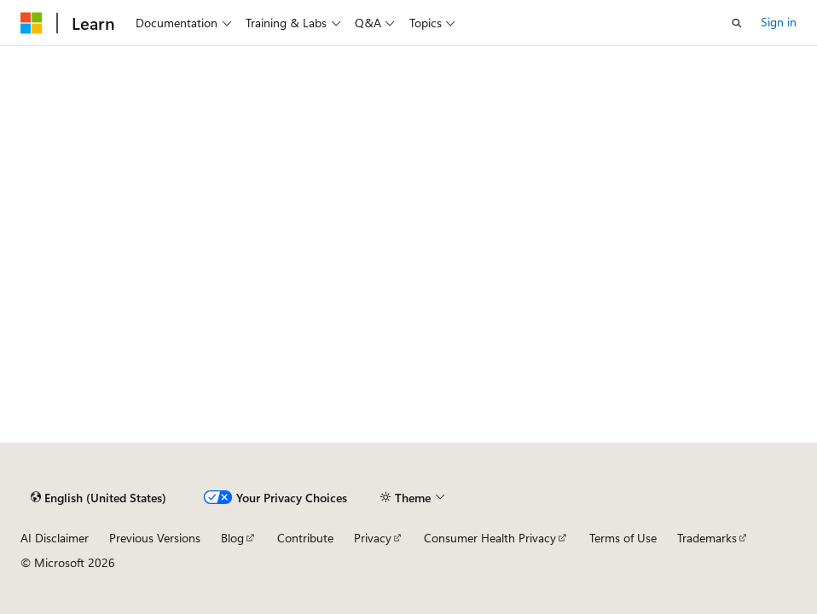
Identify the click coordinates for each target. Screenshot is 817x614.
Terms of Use (623, 538)
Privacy (372, 538)
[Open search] (737, 23)
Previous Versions (154, 538)
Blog (232, 538)
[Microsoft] (31, 23)
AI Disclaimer (54, 538)
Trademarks (707, 538)
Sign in (779, 22)
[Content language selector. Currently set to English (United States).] (98, 498)
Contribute (305, 538)
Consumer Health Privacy (490, 538)
